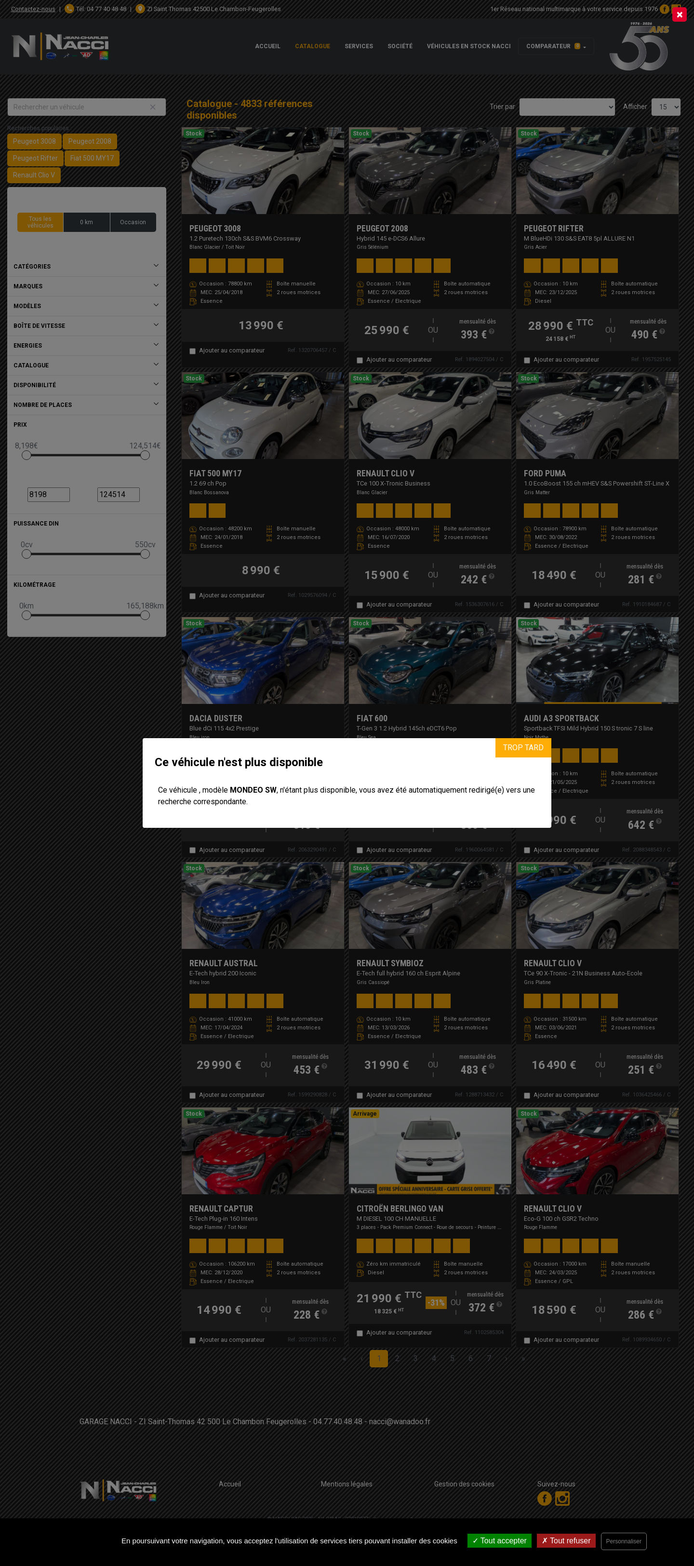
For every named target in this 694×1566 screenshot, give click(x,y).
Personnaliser (623, 1541)
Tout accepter (499, 1541)
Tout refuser (566, 1541)
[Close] (679, 14)
